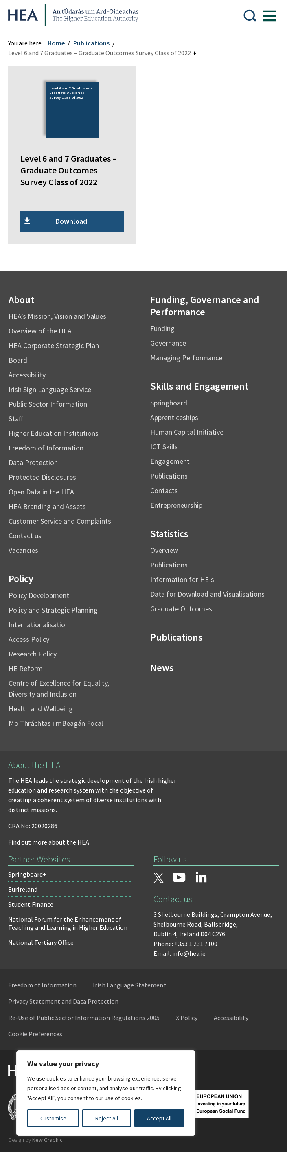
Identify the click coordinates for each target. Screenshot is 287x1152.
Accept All (159, 1118)
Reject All (106, 1118)
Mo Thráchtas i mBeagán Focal (60, 720)
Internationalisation (43, 621)
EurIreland (27, 887)
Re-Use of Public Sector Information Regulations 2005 (88, 1015)
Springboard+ (31, 872)
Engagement (170, 458)
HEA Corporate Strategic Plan (58, 342)
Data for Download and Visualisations (207, 591)
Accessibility (31, 372)
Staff (20, 415)
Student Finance (34, 902)
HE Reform (30, 665)
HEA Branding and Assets (51, 503)
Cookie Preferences (39, 1031)
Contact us (29, 532)
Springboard (168, 400)
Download (73, 218)
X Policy (191, 1015)
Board (22, 357)
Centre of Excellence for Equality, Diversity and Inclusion (63, 686)
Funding (162, 325)
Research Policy (37, 651)
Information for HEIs (182, 576)
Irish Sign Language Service (54, 386)
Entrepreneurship (176, 502)
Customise (53, 1118)
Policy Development (43, 592)
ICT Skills (164, 443)
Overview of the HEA (44, 328)
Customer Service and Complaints (64, 518)
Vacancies (27, 547)
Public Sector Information (52, 401)
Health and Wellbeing (45, 705)
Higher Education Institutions (58, 430)
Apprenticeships (174, 414)
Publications (95, 43)
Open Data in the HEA (45, 489)
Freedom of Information (50, 445)
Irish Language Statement (133, 983)
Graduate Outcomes (181, 606)
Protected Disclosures (46, 474)
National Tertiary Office (45, 940)
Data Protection (37, 459)
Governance (168, 340)
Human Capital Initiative (186, 429)
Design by (39, 1137)
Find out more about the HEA (52, 840)
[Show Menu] (266, 15)
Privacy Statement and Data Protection (67, 999)
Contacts (164, 487)
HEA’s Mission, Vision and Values (61, 313)
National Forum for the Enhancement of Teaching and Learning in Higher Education (71, 921)
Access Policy (33, 636)
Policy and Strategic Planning (57, 607)
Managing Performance (186, 354)
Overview (164, 547)
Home (60, 43)
